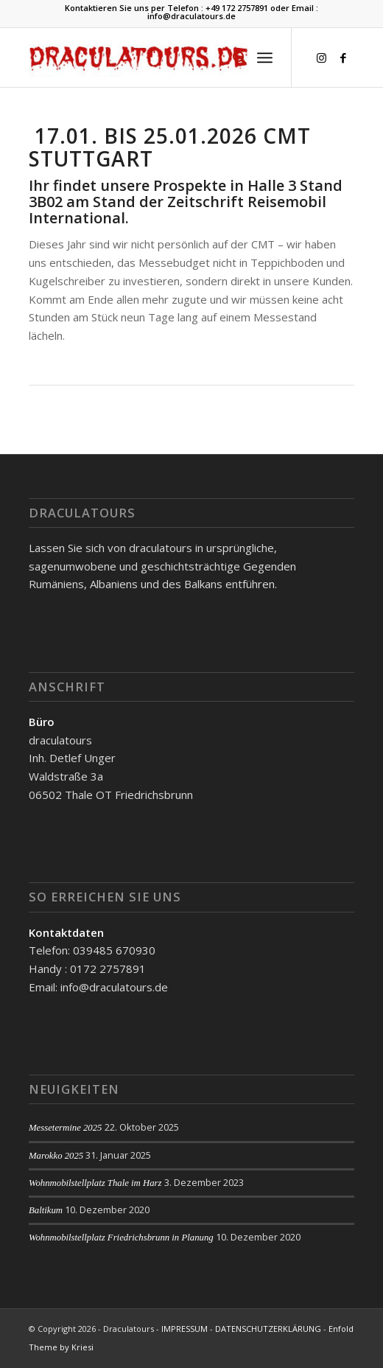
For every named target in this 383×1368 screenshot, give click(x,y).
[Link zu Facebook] (343, 57)
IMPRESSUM (184, 1328)
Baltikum (46, 1210)
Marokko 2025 (56, 1156)
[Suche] (232, 57)
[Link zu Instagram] (321, 57)
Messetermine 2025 (65, 1128)
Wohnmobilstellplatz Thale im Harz (95, 1183)
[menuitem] (232, 57)
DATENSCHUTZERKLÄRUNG (268, 1328)
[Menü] (265, 57)
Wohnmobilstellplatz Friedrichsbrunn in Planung (121, 1237)
